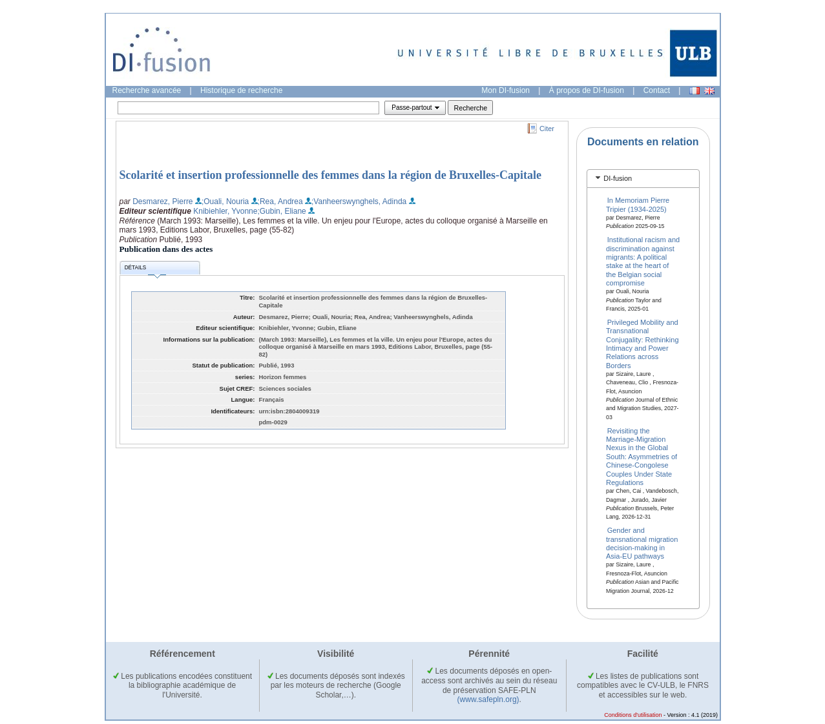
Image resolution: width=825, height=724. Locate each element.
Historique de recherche (241, 90)
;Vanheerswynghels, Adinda (358, 201)
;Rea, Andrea (280, 201)
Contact (656, 90)
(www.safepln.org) (488, 699)
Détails (145, 269)
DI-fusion (617, 178)
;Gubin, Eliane (281, 211)
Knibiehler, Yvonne (225, 211)
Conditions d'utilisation (633, 715)
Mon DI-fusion (505, 90)
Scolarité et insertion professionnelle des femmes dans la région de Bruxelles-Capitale (331, 175)
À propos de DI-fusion (586, 90)
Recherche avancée (147, 90)
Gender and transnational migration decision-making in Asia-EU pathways (642, 543)
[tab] (643, 178)
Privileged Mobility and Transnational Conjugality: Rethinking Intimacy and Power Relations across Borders (642, 343)
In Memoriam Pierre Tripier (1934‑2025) (637, 204)
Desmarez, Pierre (162, 201)
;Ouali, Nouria (225, 201)
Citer (546, 128)
